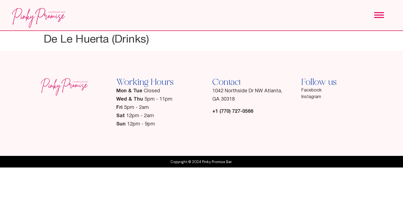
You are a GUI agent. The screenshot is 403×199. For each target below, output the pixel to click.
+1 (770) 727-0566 (232, 111)
